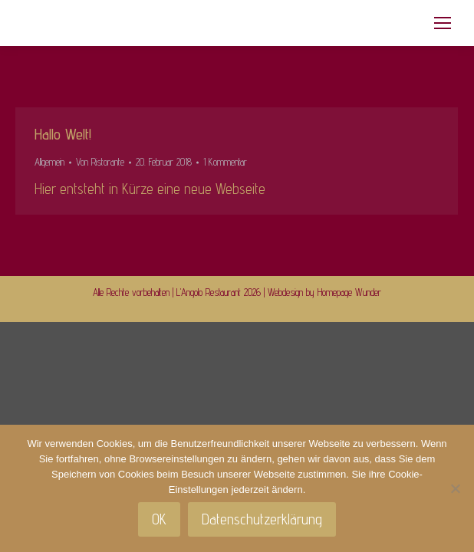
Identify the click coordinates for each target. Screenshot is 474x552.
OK (159, 519)
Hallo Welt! (63, 134)
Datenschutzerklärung (262, 519)
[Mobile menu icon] (442, 23)
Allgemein (49, 162)
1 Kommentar (225, 162)
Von (100, 162)
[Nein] (454, 488)
